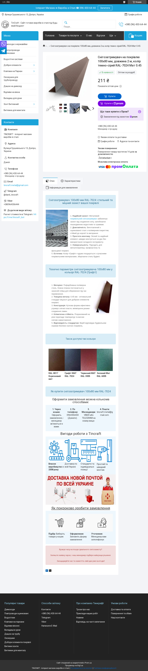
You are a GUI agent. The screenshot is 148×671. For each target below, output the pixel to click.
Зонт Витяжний (11, 104)
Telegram (45, 617)
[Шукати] (66, 22)
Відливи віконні (11, 626)
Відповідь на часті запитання (90, 622)
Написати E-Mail (49, 626)
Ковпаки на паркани (14, 622)
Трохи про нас (83, 609)
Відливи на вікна (12, 92)
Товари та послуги (69, 35)
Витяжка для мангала (14, 110)
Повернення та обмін (121, 613)
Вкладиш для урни (13, 98)
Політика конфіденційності (105, 668)
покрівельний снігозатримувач (83, 219)
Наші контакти (118, 617)
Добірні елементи (12, 65)
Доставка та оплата (121, 609)
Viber (43, 622)
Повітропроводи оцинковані (12, 51)
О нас (89, 35)
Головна (49, 35)
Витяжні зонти (11, 646)
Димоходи (9, 609)
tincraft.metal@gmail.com (16, 185)
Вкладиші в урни (12, 630)
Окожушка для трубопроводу (11, 78)
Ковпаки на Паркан (13, 71)
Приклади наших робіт (87, 613)
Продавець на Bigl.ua (74, 665)
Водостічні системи (13, 59)
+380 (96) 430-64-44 (51, 613)
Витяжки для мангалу (15, 650)
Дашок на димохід (13, 86)
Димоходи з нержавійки (15, 44)
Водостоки (9, 617)
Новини (79, 617)
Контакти (46, 609)
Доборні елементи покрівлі (17, 642)
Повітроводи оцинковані (16, 613)
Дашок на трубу (12, 634)
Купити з (113, 103)
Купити (111, 96)
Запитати (105, 8)
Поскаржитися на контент (81, 668)
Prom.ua (88, 663)
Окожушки (9, 638)
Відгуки (100, 35)
